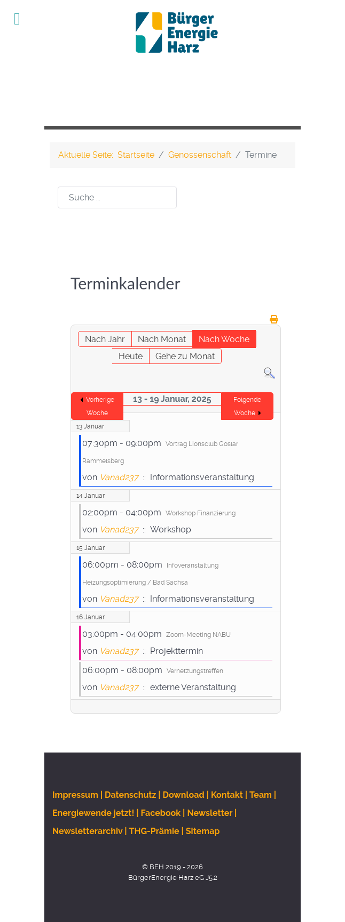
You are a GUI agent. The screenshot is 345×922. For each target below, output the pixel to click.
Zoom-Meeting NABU (198, 634)
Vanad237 (118, 477)
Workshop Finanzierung (201, 513)
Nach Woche (224, 339)
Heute (131, 356)
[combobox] (117, 197)
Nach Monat (162, 339)
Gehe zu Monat (185, 356)
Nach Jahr (105, 339)
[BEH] (172, 32)
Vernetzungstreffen (195, 671)
